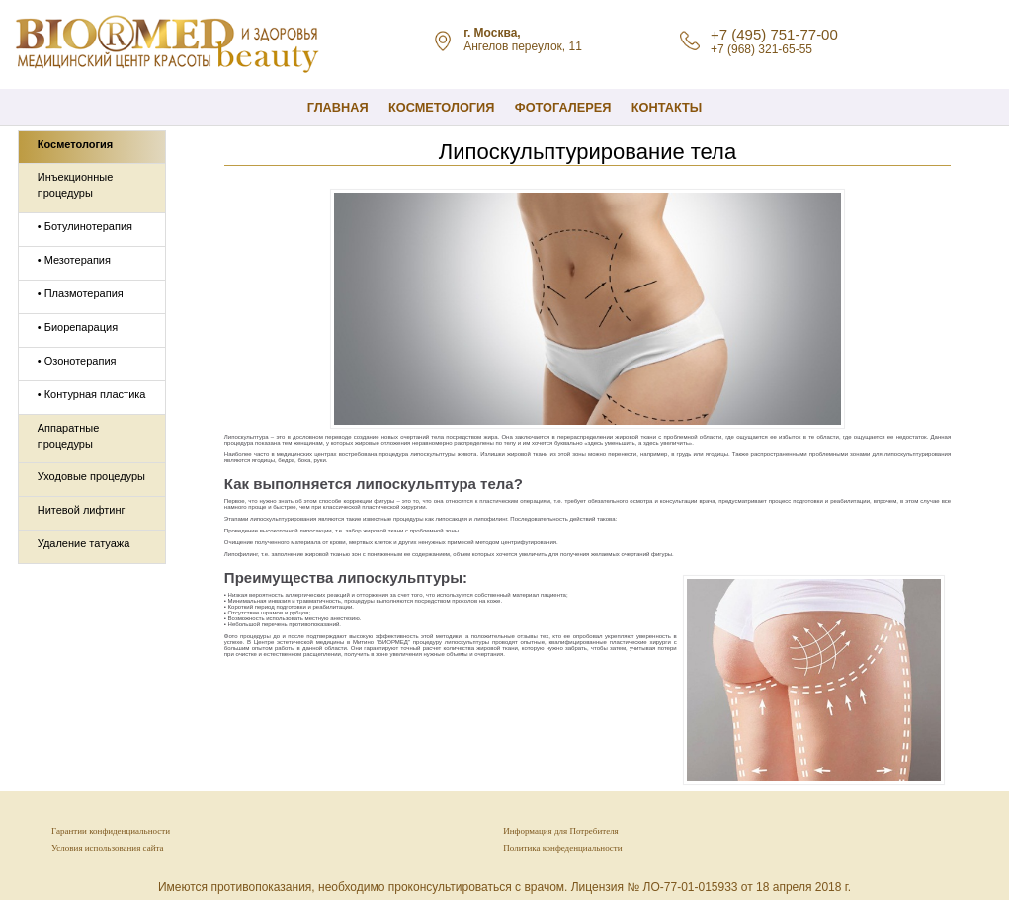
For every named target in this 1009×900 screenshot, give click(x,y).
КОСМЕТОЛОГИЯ (441, 107)
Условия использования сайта (107, 848)
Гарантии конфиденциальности (110, 831)
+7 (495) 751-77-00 (774, 34)
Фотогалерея (563, 107)
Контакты (666, 107)
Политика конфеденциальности (562, 848)
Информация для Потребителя (561, 831)
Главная (338, 107)
